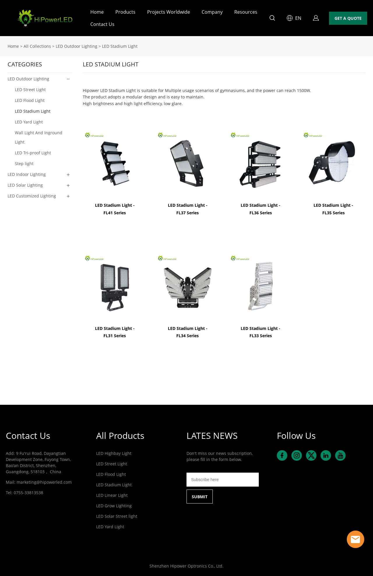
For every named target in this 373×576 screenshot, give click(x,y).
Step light (24, 163)
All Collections (37, 46)
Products (125, 12)
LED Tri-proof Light (33, 153)
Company (212, 12)
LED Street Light (30, 89)
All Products (120, 435)
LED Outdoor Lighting (76, 46)
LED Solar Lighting (25, 185)
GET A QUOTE (348, 18)
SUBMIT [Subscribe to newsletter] (199, 496)
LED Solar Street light (116, 516)
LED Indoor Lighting (27, 174)
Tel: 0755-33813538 (24, 492)
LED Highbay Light (113, 453)
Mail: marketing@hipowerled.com (39, 482)
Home (97, 12)
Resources (245, 12)
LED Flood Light (30, 100)
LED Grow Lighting (114, 505)
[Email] (222, 480)
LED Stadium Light (120, 46)
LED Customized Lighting (32, 196)
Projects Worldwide (168, 12)
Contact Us (102, 24)
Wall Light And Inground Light (38, 137)
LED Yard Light (29, 122)
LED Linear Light (112, 495)
